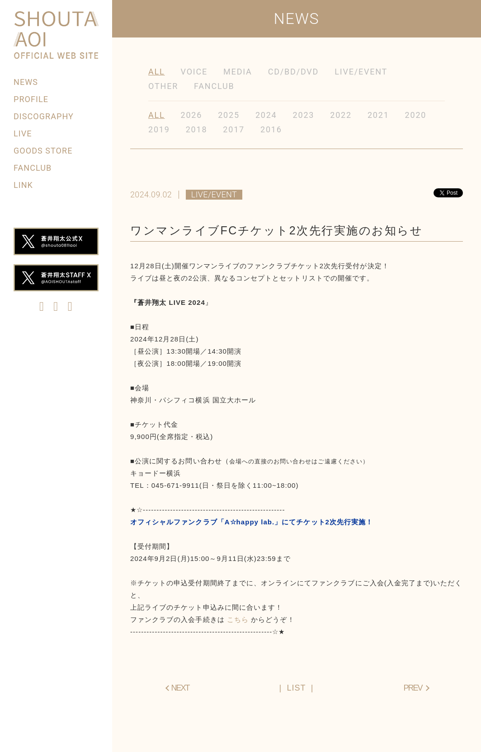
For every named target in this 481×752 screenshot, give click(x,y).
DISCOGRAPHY (44, 116)
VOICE (194, 71)
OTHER (163, 86)
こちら (238, 619)
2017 (234, 129)
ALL (156, 71)
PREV (412, 687)
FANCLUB (33, 168)
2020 (416, 115)
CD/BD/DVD (293, 71)
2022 (341, 115)
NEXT (180, 687)
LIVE (23, 133)
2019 (159, 129)
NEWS (26, 82)
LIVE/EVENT (361, 71)
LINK (23, 185)
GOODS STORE (43, 150)
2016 (271, 129)
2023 (304, 115)
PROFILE (31, 99)
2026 (192, 115)
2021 (378, 115)
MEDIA (237, 71)
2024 (266, 115)
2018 (196, 129)
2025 (229, 115)
